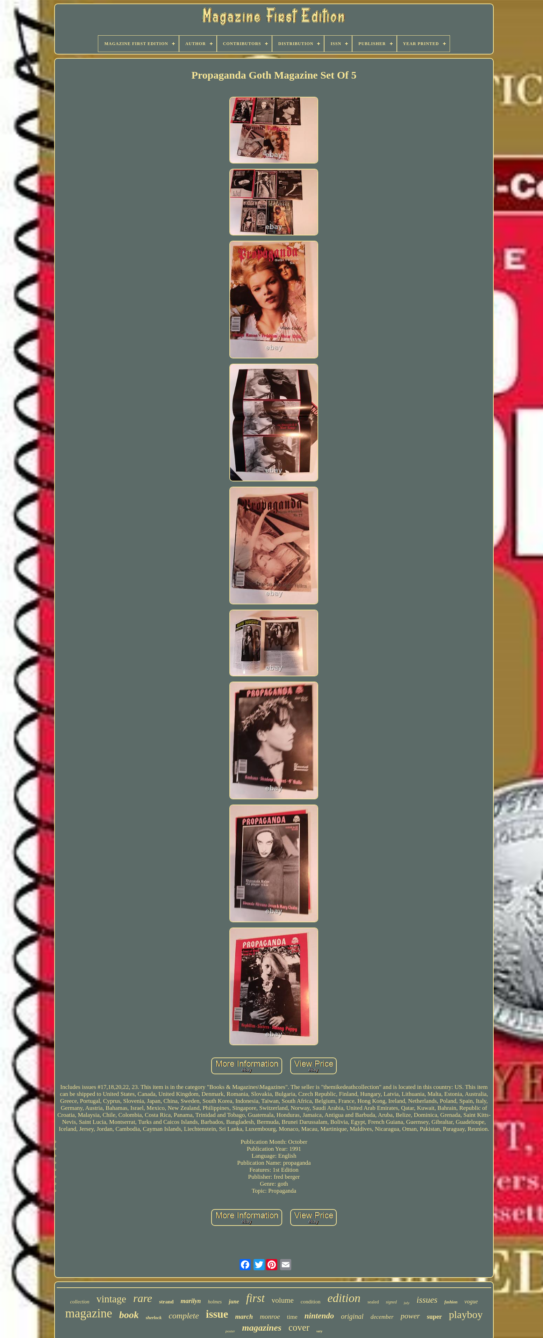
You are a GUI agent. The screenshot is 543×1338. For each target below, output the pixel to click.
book (129, 1314)
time (292, 1317)
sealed (373, 1301)
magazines (261, 1328)
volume (283, 1300)
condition (311, 1301)
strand (166, 1301)
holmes (215, 1301)
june (234, 1301)
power (410, 1315)
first (255, 1298)
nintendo (319, 1315)
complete (184, 1315)
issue (217, 1314)
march (244, 1316)
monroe (270, 1316)
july (407, 1303)
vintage (111, 1298)
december (382, 1317)
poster (230, 1331)
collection (79, 1301)
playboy (466, 1314)
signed (391, 1302)
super (434, 1316)
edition (344, 1298)
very (319, 1331)
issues (426, 1299)
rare (142, 1298)
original (352, 1316)
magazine (88, 1313)
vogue (471, 1301)
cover (298, 1327)
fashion (450, 1302)
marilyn (191, 1300)
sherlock (154, 1317)
